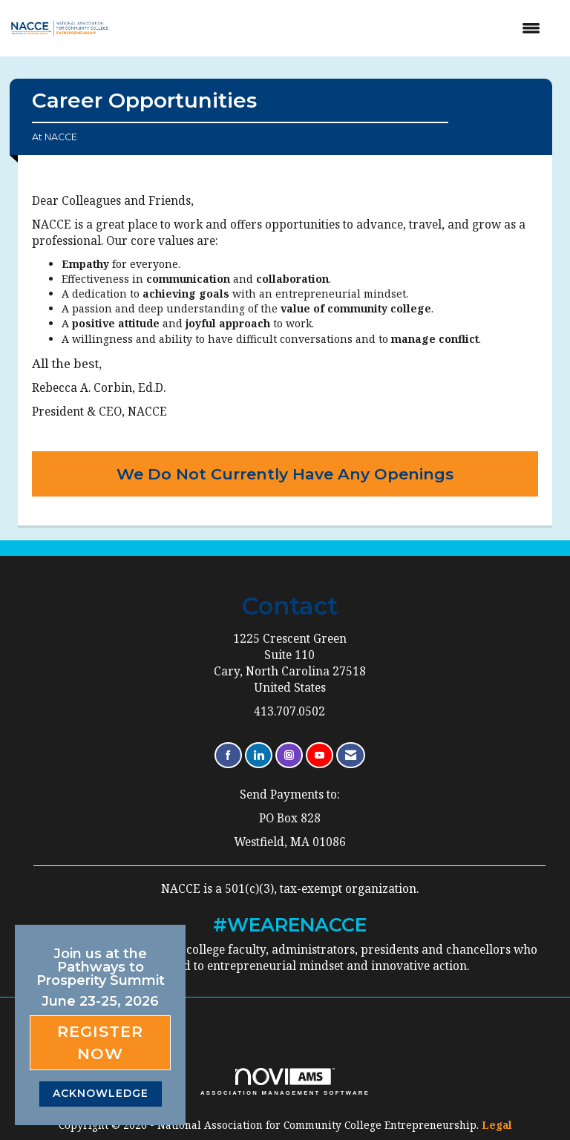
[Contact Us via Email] (350, 755)
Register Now (100, 1042)
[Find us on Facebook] (228, 755)
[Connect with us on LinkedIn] (258, 755)
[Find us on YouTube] (319, 755)
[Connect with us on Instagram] (289, 755)
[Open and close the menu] (337, 28)
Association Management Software (285, 1082)
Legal (497, 1125)
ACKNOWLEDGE (100, 1093)
